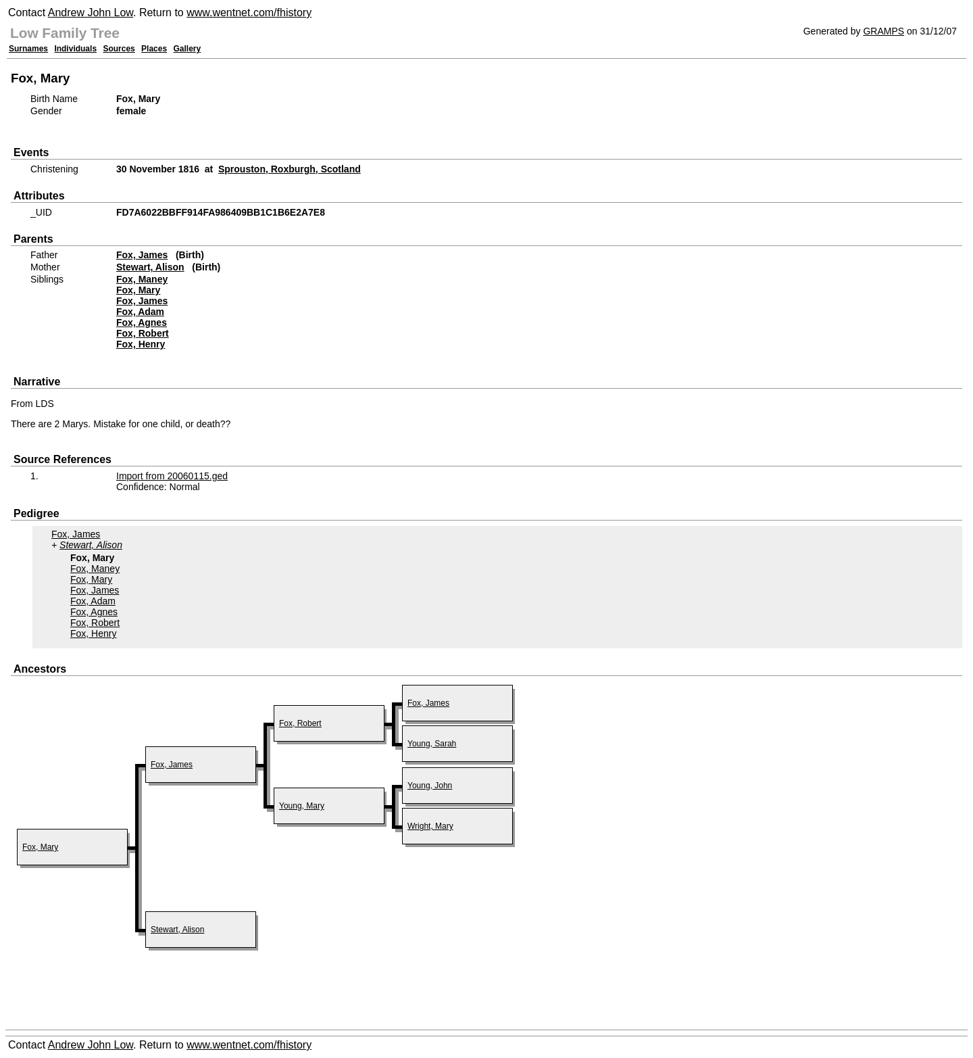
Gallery (187, 48)
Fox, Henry (140, 344)
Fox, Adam (140, 311)
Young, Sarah (431, 743)
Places (154, 48)
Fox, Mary (138, 290)
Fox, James (142, 254)
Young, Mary (301, 806)
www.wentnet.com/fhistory (248, 12)
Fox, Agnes (141, 322)
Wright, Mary (430, 826)
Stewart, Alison (150, 267)
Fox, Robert (142, 333)
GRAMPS (883, 31)
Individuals (75, 48)
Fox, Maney (142, 279)
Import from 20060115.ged (172, 476)
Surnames (28, 48)
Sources (118, 48)
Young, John (429, 785)
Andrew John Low (90, 12)
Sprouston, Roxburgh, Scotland (289, 169)
